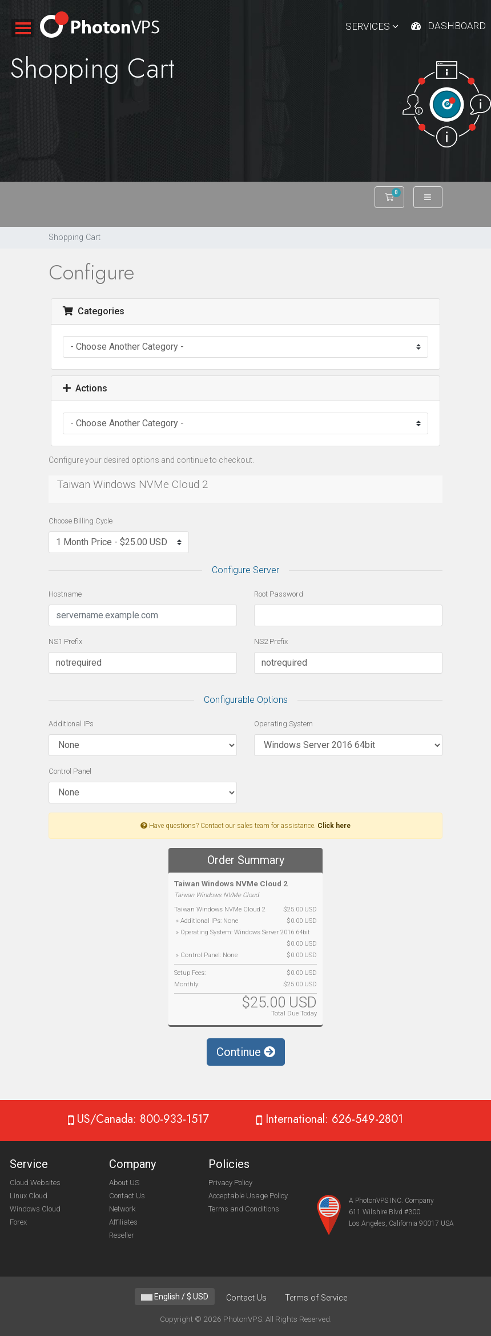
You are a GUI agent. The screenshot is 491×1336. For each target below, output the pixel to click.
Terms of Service (316, 1298)
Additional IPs (71, 723)
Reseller (121, 1235)
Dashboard (457, 25)
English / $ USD (174, 1296)
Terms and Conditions (243, 1209)
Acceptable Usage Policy (248, 1195)
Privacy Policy (230, 1182)
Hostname (65, 594)
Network (122, 1209)
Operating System (283, 723)
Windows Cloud (35, 1209)
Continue (245, 1052)
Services (372, 26)
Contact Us (127, 1195)
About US (124, 1182)
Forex (18, 1222)
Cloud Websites (35, 1182)
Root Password (278, 594)
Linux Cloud (28, 1195)
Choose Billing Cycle (80, 521)
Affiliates (123, 1222)
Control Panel (70, 771)
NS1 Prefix (65, 641)
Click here (334, 826)
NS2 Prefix (271, 641)
